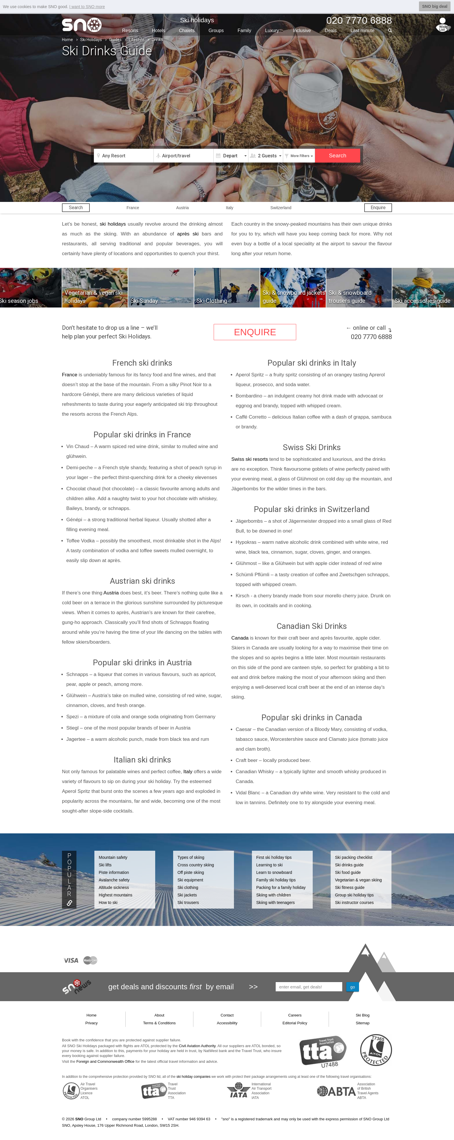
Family (244, 30)
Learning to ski (269, 865)
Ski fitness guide (350, 887)
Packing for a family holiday (280, 887)
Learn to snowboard (274, 872)
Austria (182, 207)
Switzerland (280, 207)
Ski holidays (197, 20)
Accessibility (227, 1023)
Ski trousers (188, 902)
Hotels (158, 30)
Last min (362, 30)
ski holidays (113, 224)
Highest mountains (115, 895)
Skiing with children (273, 895)
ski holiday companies (193, 1077)
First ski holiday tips (274, 857)
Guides (115, 39)
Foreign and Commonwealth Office (105, 1061)
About (159, 1015)
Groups (216, 30)
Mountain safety (113, 857)
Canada (240, 638)
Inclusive (302, 30)
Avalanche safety (114, 880)
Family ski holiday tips (276, 880)
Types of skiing (190, 857)
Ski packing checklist (353, 857)
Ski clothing (187, 887)
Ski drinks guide (349, 865)
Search (76, 207)
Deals (331, 30)
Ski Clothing (212, 300)
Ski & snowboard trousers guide (350, 297)
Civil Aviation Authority (197, 1046)
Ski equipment (190, 880)
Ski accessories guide (423, 300)
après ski (188, 234)
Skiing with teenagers (275, 902)
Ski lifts (105, 865)
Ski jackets (187, 895)
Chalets (187, 30)
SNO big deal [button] (434, 6)
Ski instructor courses (354, 902)
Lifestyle (136, 39)
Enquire (378, 207)
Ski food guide (348, 872)
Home (67, 39)
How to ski (108, 902)
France (133, 207)
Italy (229, 207)
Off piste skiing (190, 872)
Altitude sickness (114, 887)
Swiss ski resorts (249, 459)
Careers (294, 1015)
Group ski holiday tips (354, 895)
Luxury (272, 30)
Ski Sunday (144, 300)
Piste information (114, 872)
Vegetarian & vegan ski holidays (93, 297)
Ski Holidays (91, 39)
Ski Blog (363, 1015)
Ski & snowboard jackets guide (294, 297)
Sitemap (363, 1023)
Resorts (130, 30)
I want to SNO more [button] (87, 6)
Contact (227, 1015)
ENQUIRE (255, 332)
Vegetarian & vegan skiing (358, 880)
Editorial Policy (295, 1023)
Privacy (91, 1023)
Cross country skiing (195, 865)
